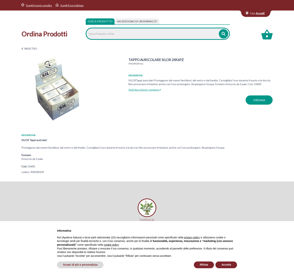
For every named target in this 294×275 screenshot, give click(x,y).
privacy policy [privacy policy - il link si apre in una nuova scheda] (192, 237)
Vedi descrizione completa (144, 89)
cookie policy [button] (111, 244)
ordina (259, 100)
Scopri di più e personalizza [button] (80, 264)
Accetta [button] (226, 264)
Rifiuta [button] (204, 264)
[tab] (137, 21)
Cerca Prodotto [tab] (100, 21)
